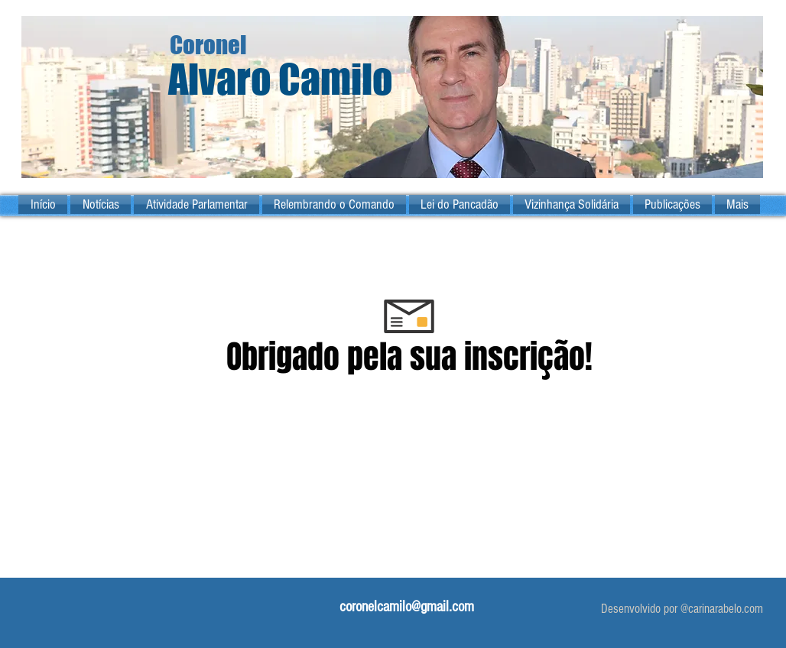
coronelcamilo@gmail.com (406, 606)
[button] (196, 204)
